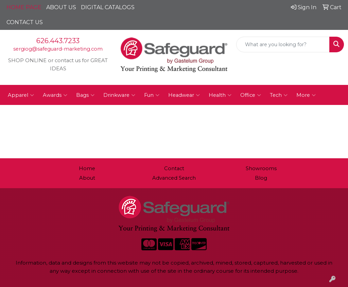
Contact (174, 168)
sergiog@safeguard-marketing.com (58, 49)
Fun (151, 95)
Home (87, 168)
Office (250, 95)
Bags (85, 95)
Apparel (21, 95)
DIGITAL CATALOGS (108, 7)
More (306, 95)
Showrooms (261, 168)
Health (220, 95)
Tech (279, 95)
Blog (261, 178)
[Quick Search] (283, 44)
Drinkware (119, 95)
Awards (55, 95)
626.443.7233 (58, 41)
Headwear (184, 95)
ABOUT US (61, 7)
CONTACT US (24, 22)
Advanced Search (174, 178)
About (87, 178)
